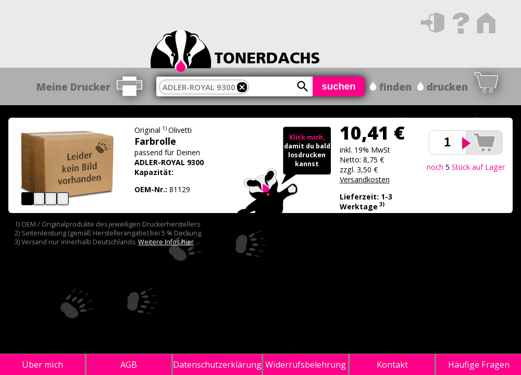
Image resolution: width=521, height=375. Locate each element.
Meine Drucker (73, 86)
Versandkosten (365, 179)
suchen (338, 86)
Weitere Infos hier (166, 242)
